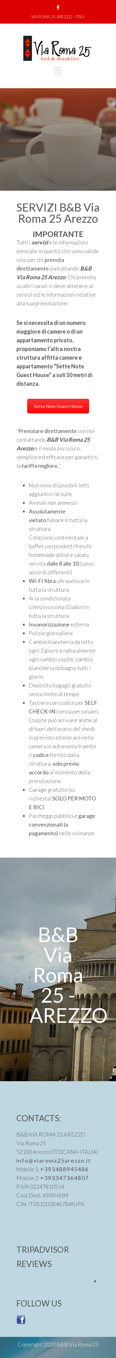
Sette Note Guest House (58, 406)
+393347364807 (64, 1177)
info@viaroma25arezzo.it (53, 1160)
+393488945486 (64, 1169)
